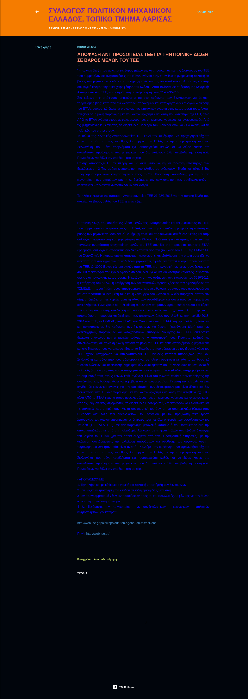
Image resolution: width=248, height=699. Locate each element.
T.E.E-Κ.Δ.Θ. (80, 28)
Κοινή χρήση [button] (43, 47)
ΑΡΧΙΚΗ (54, 28)
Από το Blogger (124, 687)
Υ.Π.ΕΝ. (103, 28)
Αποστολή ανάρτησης (106, 559)
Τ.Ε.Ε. (93, 28)
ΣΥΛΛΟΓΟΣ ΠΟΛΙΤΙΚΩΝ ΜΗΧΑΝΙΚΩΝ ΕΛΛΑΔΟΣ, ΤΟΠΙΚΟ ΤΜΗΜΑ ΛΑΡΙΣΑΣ (110, 15)
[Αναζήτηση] (205, 11)
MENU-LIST (117, 28)
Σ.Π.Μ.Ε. (66, 28)
